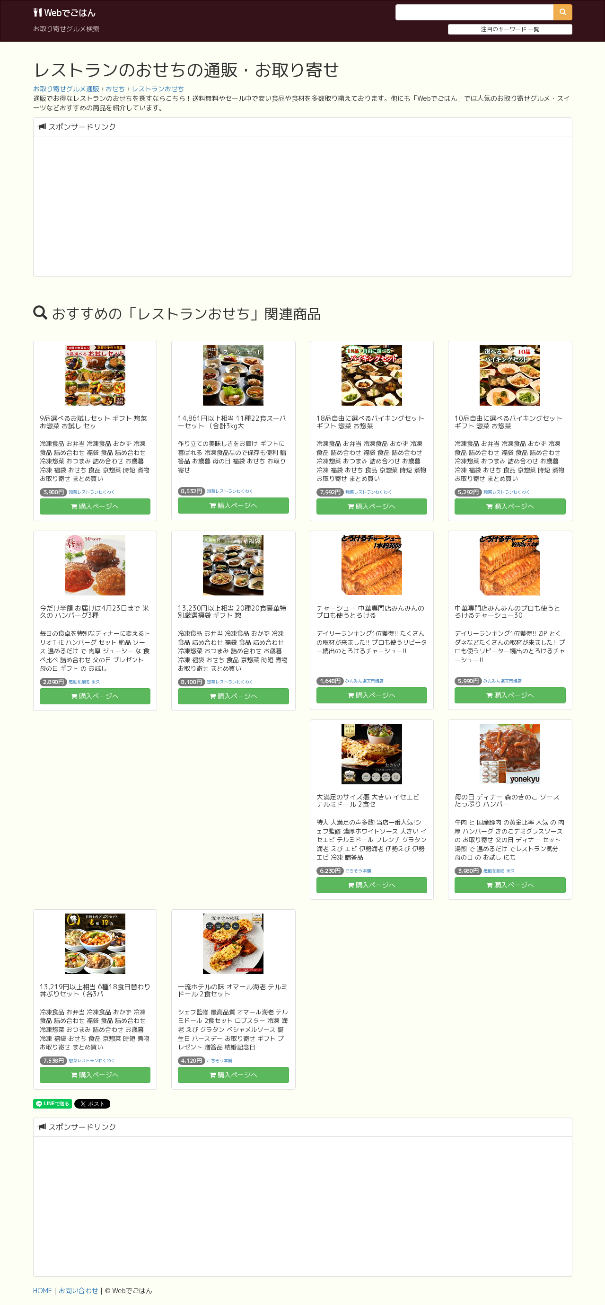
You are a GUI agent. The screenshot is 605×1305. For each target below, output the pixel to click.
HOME (42, 1290)
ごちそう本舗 (358, 870)
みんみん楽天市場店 (364, 681)
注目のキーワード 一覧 (510, 29)
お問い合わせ (78, 1290)
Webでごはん (64, 13)
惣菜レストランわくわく (92, 492)
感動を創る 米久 (84, 681)
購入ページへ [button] (95, 506)
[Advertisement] (303, 207)
